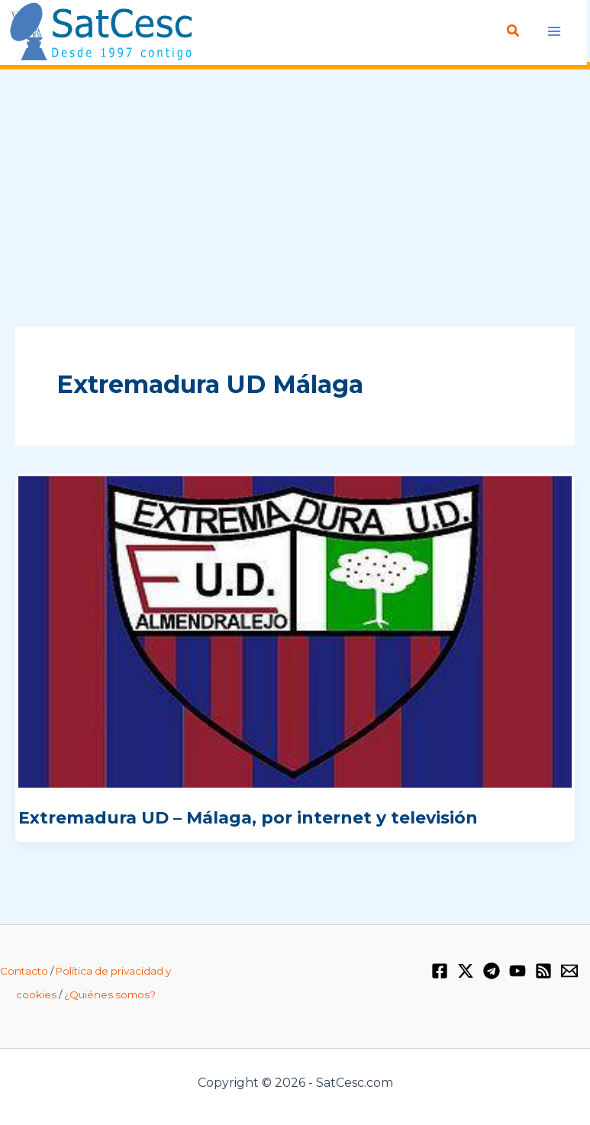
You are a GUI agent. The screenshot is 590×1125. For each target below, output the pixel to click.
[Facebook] (439, 970)
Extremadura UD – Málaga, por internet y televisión (248, 817)
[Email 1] (569, 970)
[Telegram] (491, 970)
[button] (514, 31)
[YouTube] (517, 970)
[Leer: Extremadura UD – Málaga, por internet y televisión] (295, 631)
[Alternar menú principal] (554, 31)
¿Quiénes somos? (110, 994)
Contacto (24, 971)
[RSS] (543, 970)
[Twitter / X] (465, 970)
